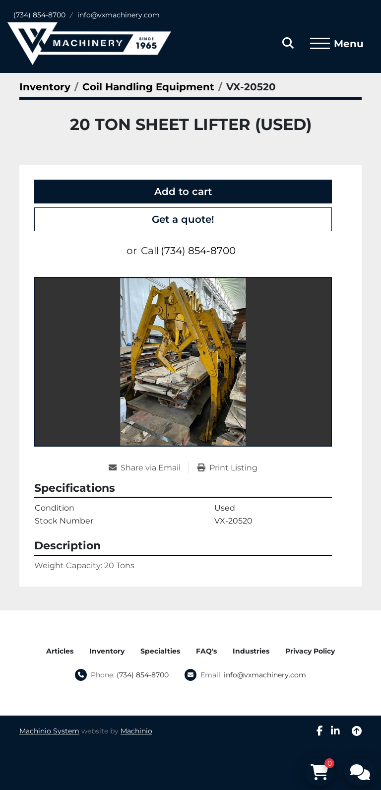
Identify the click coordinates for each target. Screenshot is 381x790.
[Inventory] (44, 87)
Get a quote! (183, 219)
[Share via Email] (148, 467)
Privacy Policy (310, 651)
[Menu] (320, 44)
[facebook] (320, 731)
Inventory (107, 651)
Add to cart (183, 192)
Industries (251, 651)
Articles (59, 651)
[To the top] (357, 731)
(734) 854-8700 (39, 14)
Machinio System (49, 730)
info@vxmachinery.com (118, 14)
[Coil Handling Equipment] (148, 87)
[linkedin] (335, 731)
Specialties (160, 651)
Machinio (136, 730)
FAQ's (206, 651)
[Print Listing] (227, 467)
